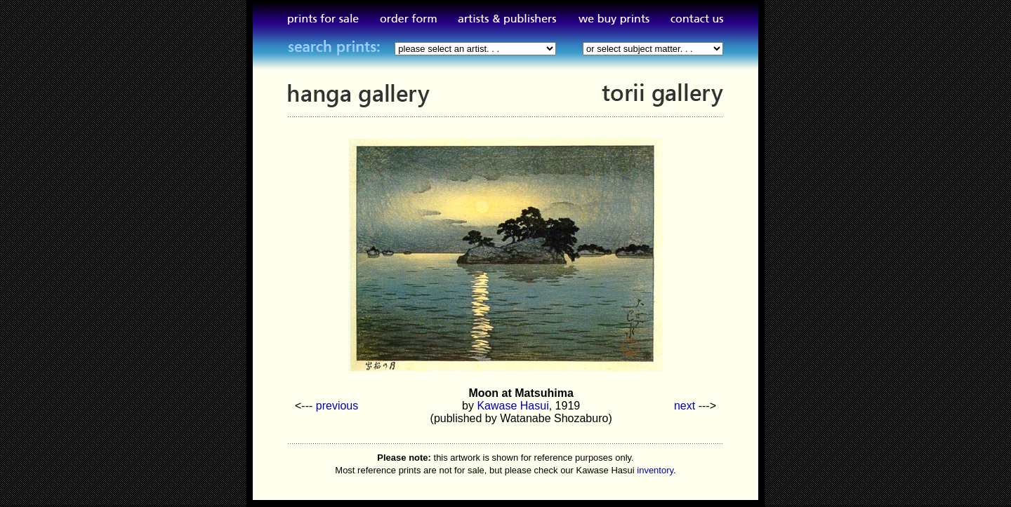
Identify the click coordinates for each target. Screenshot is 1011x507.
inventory (655, 470)
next (684, 406)
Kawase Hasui (512, 406)
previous (337, 406)
